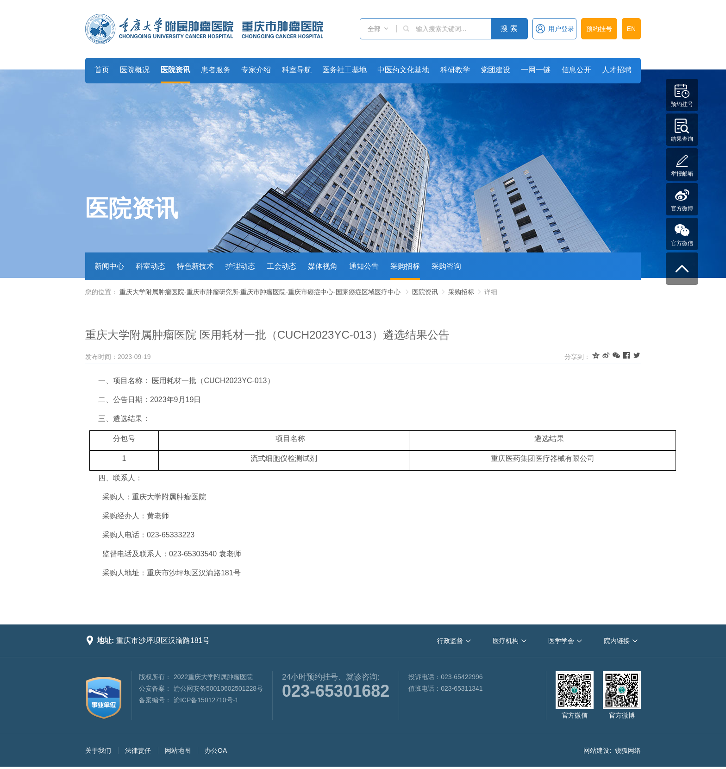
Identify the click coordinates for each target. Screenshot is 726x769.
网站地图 (178, 750)
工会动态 (281, 266)
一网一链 (536, 70)
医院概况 (135, 70)
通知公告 (364, 266)
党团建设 (495, 70)
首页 (101, 70)
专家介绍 (256, 70)
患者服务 (216, 70)
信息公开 (576, 70)
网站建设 (596, 750)
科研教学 (455, 70)
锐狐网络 (628, 750)
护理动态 (240, 266)
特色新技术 (195, 266)
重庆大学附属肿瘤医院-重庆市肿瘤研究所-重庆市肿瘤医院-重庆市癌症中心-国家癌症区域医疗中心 (260, 292)
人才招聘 (617, 70)
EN (631, 28)
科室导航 (297, 70)
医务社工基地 (344, 70)
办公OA (216, 750)
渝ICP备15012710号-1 (206, 700)
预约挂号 (599, 28)
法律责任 (138, 750)
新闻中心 (109, 266)
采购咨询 (446, 266)
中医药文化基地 (403, 70)
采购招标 (405, 266)
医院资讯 (175, 70)
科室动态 (150, 266)
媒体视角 (323, 266)
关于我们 (98, 750)
